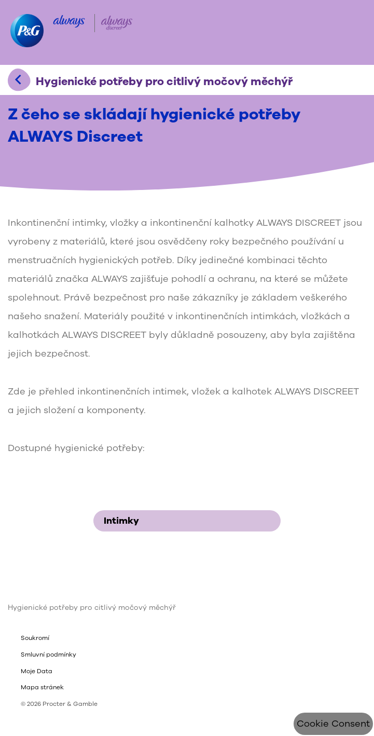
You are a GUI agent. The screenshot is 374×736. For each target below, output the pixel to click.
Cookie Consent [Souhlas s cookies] (333, 723)
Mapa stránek (42, 687)
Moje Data (36, 671)
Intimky (190, 520)
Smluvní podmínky (48, 654)
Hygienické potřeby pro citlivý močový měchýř (92, 607)
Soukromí (35, 638)
